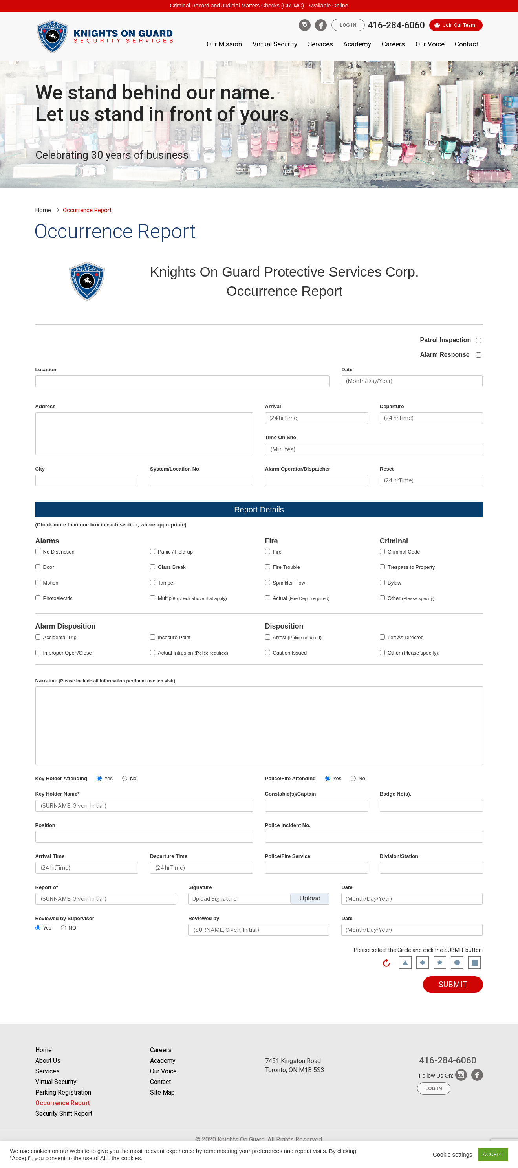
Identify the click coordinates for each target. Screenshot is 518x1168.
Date (347, 369)
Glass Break (172, 567)
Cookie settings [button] (452, 1154)
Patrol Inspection (445, 340)
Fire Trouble (286, 567)
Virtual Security (275, 44)
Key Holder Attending (61, 778)
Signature (200, 887)
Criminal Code (404, 552)
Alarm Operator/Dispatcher (297, 469)
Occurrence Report (62, 1103)
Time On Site (280, 437)
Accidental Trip (60, 637)
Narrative (105, 681)
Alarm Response (445, 355)
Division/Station (399, 856)
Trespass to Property (411, 567)
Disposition (284, 626)
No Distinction (59, 552)
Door (48, 567)
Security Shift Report (63, 1113)
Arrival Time (50, 856)
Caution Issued (290, 653)
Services (320, 44)
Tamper (166, 583)
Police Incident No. (288, 825)
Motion (51, 583)
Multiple (192, 598)
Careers (393, 44)
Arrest (297, 637)
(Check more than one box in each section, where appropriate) (111, 525)
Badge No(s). (395, 794)
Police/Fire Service (288, 856)
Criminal (394, 541)
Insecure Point (174, 637)
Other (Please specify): (413, 653)
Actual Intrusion (193, 653)
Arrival (273, 406)
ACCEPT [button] (493, 1154)
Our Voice (430, 44)
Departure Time (168, 856)
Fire (271, 541)
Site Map (162, 1092)
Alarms (47, 541)
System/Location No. (175, 469)
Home (43, 210)
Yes (108, 778)
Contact (466, 44)
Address (45, 406)
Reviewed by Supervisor (64, 918)
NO (73, 928)
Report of (46, 887)
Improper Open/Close (67, 653)
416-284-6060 (396, 25)
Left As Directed (406, 637)
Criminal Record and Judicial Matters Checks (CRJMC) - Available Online (259, 5)
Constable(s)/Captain (290, 794)
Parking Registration (63, 1092)
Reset (387, 469)
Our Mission (224, 44)
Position (45, 825)
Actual (301, 598)
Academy (357, 44)
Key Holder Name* (57, 794)
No (133, 778)
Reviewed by (203, 918)
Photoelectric (58, 598)
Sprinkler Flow (289, 583)
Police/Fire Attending (290, 778)
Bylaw (394, 583)
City (40, 469)
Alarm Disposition (65, 626)
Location (46, 369)
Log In (348, 25)
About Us (47, 1060)
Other (412, 598)
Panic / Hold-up (175, 552)
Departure (392, 406)
